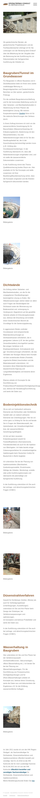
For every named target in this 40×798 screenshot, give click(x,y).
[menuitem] (5, 795)
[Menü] (34, 4)
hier (33, 781)
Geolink (22, 113)
